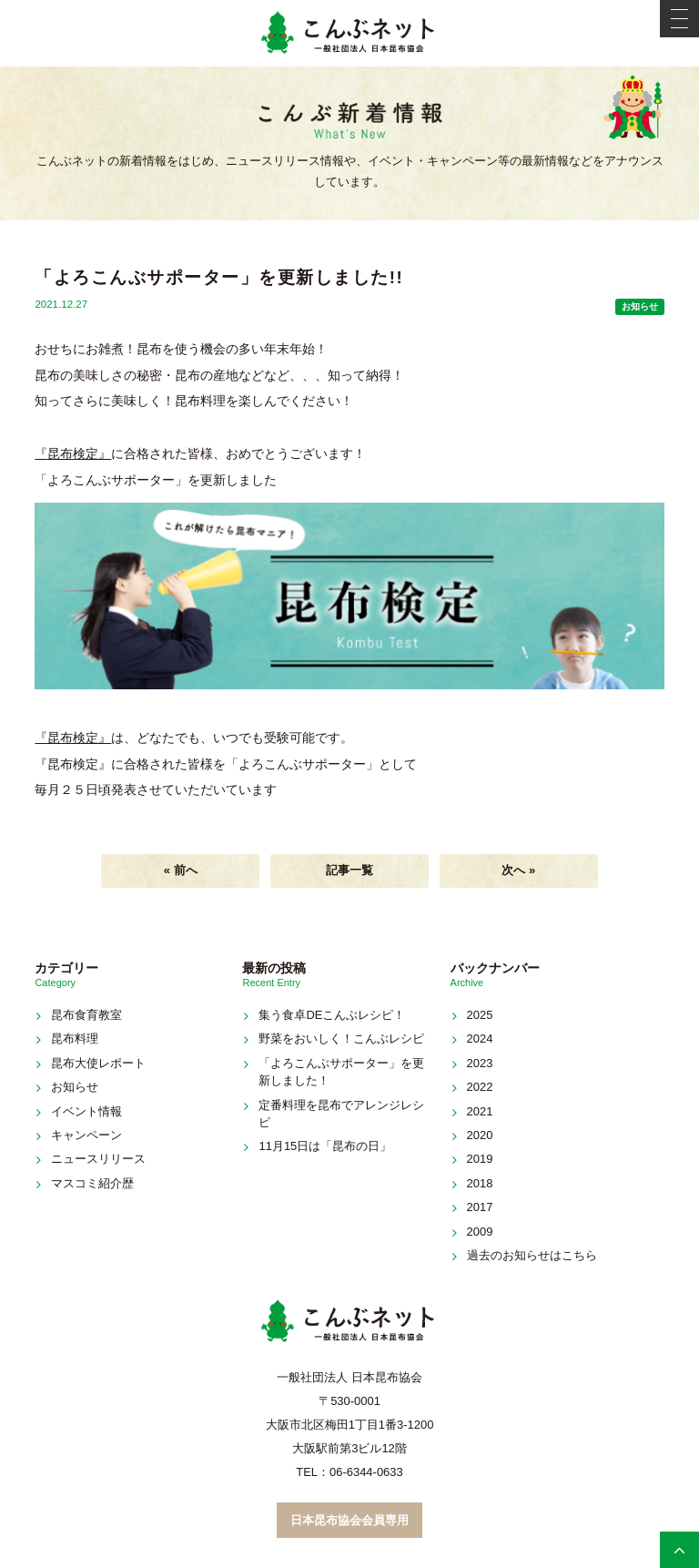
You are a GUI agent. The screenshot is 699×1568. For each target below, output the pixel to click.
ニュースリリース (98, 1159)
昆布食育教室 (86, 1015)
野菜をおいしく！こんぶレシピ (341, 1038)
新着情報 (349, 122)
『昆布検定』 (73, 737)
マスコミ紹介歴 (92, 1183)
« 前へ (181, 870)
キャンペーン (86, 1135)
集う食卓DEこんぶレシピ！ (331, 1015)
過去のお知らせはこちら (532, 1255)
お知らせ (640, 306)
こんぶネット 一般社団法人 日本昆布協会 (349, 33)
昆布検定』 (79, 453)
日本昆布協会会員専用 (349, 1520)
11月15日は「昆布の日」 (324, 1146)
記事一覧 (349, 870)
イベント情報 (86, 1111)
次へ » (518, 870)
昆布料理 (74, 1038)
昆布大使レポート (98, 1063)
